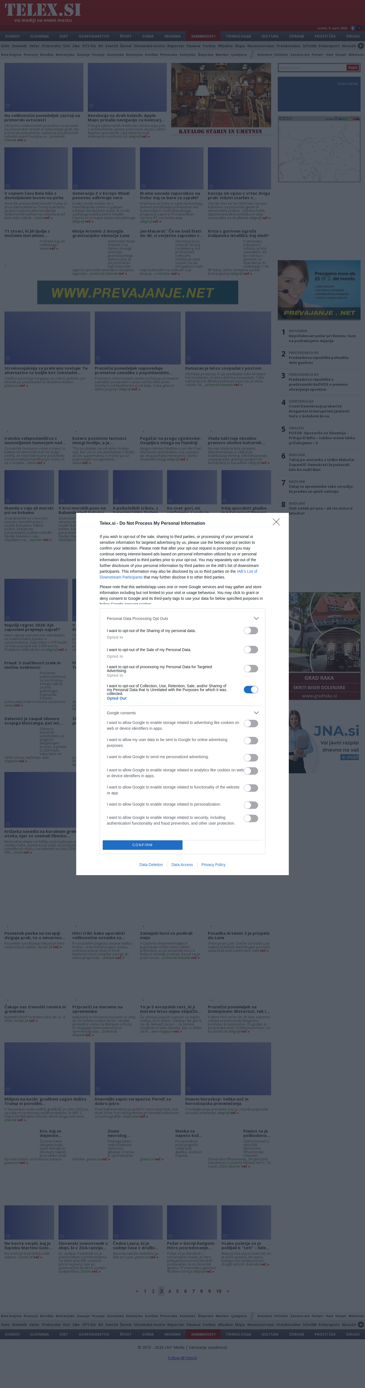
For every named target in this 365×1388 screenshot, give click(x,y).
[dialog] (182, 694)
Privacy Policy (214, 864)
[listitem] (182, 618)
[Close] (278, 523)
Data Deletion (151, 864)
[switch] (251, 630)
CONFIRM (142, 845)
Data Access (182, 864)
